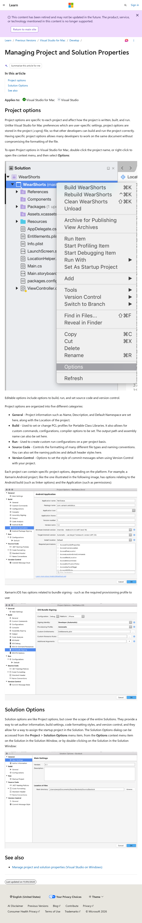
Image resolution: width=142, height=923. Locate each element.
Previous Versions (25, 40)
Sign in (135, 5)
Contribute (72, 906)
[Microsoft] (71, 5)
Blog (55, 906)
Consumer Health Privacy (23, 911)
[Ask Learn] (126, 40)
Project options (17, 80)
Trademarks (71, 911)
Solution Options (18, 85)
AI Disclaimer (15, 906)
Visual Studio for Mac (52, 40)
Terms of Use (52, 911)
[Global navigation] (4, 5)
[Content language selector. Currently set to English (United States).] (25, 897)
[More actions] (133, 40)
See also (13, 90)
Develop (74, 40)
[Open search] (125, 5)
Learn (8, 40)
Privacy (87, 906)
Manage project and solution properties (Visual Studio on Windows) (57, 867)
